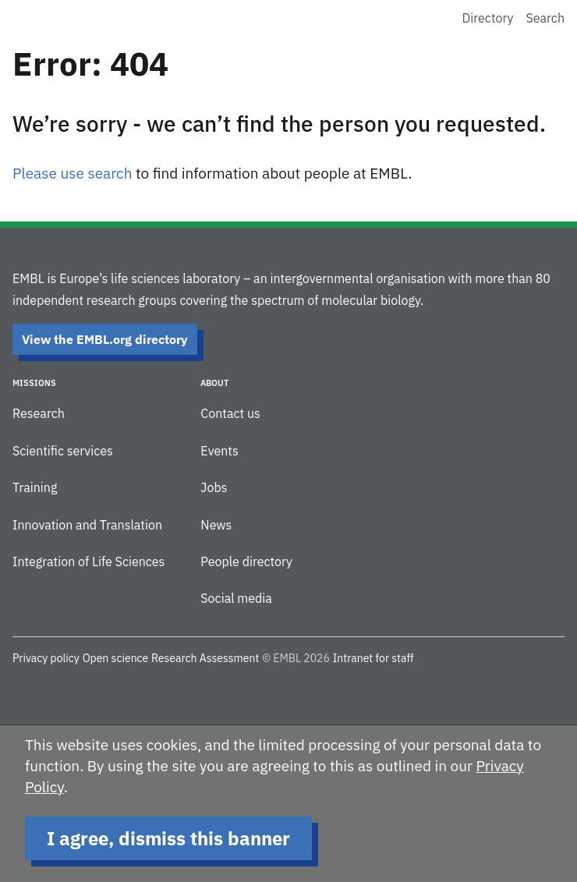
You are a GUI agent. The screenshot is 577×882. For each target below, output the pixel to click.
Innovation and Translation (87, 525)
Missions (34, 382)
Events (219, 451)
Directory (488, 18)
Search (545, 18)
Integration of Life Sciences (88, 561)
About (214, 382)
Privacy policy (46, 658)
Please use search (72, 173)
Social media (236, 598)
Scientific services (62, 451)
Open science (116, 658)
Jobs (213, 487)
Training (34, 487)
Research (38, 413)
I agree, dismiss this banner (168, 838)
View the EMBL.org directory (105, 339)
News (216, 525)
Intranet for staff (373, 658)
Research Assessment (205, 658)
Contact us (230, 413)
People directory (246, 561)
